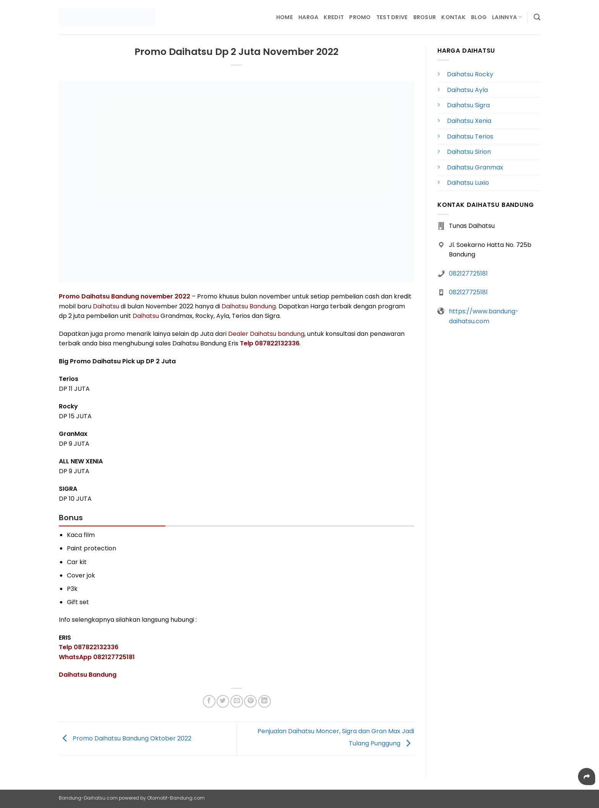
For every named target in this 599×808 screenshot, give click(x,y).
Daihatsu (106, 306)
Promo (360, 17)
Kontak (453, 17)
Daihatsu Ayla (467, 89)
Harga (308, 17)
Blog (479, 17)
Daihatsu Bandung (249, 306)
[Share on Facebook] (209, 701)
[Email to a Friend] (236, 701)
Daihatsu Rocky (470, 74)
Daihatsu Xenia (469, 120)
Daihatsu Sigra (468, 105)
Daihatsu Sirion (469, 151)
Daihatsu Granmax (475, 167)
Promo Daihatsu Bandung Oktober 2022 (125, 738)
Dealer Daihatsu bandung (266, 333)
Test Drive (392, 17)
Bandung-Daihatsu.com (88, 798)
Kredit (334, 17)
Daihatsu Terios (470, 136)
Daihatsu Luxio (468, 182)
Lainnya (507, 17)
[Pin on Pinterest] (250, 701)
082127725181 (468, 273)
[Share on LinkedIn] (264, 701)
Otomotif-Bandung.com (176, 798)
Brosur (424, 17)
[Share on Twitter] (223, 701)
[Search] (537, 17)
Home (284, 17)
